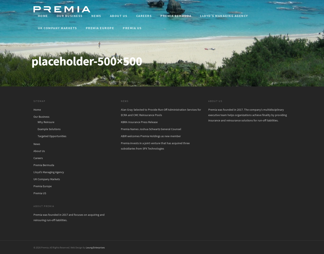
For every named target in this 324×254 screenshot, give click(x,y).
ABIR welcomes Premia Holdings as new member (151, 136)
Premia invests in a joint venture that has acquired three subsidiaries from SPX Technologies (155, 145)
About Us (118, 16)
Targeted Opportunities (52, 136)
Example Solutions (49, 129)
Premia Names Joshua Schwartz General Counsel (151, 129)
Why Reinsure (46, 122)
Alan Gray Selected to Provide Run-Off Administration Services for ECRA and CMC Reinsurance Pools (161, 112)
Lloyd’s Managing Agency (224, 16)
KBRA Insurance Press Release (139, 122)
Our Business (70, 16)
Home (43, 16)
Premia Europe (100, 28)
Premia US (132, 28)
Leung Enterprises (95, 247)
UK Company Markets (57, 28)
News (96, 16)
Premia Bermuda (175, 16)
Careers (144, 16)
